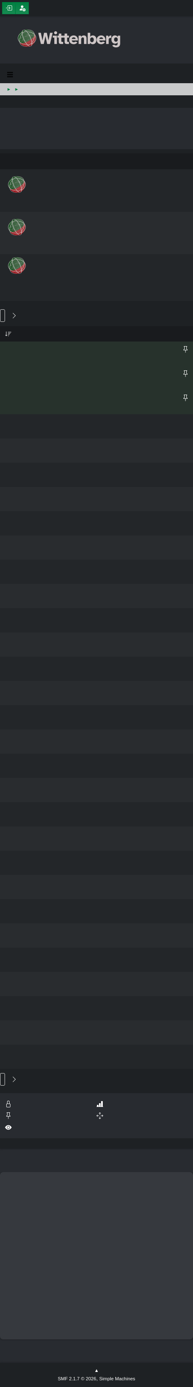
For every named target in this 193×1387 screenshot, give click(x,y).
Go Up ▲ (96, 1370)
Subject (8, 334)
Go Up (2, 1079)
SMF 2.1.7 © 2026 (77, 1378)
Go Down (2, 315)
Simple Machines (117, 1378)
